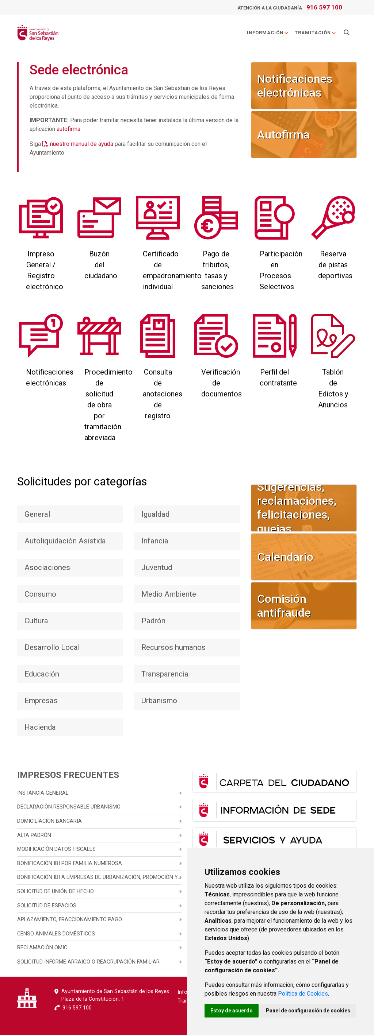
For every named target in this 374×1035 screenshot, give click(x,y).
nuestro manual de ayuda (81, 143)
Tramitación (315, 32)
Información (268, 32)
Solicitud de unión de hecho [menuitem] (55, 891)
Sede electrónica (79, 70)
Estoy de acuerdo (231, 1010)
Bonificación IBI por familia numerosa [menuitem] (69, 863)
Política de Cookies (303, 993)
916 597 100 (324, 7)
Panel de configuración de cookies (308, 1010)
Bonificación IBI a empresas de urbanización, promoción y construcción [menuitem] (99, 877)
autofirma (68, 128)
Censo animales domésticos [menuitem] (56, 934)
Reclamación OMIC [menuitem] (42, 948)
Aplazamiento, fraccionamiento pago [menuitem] (69, 919)
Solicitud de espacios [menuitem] (46, 906)
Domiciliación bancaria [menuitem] (49, 821)
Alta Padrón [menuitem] (34, 835)
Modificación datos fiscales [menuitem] (56, 849)
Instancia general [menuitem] (42, 793)
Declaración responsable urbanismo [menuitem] (69, 807)
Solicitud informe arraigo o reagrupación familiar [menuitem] (88, 962)
